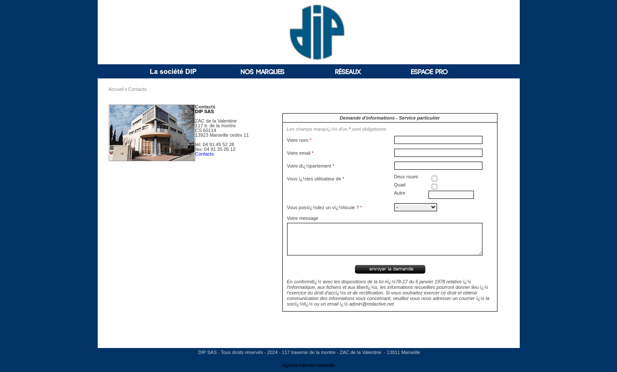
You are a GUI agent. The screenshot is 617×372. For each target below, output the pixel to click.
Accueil (116, 89)
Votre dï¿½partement (311, 165)
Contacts (137, 89)
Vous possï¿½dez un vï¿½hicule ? (324, 207)
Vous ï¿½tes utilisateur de (315, 178)
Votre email (300, 153)
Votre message (302, 218)
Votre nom (299, 140)
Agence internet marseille (308, 365)
